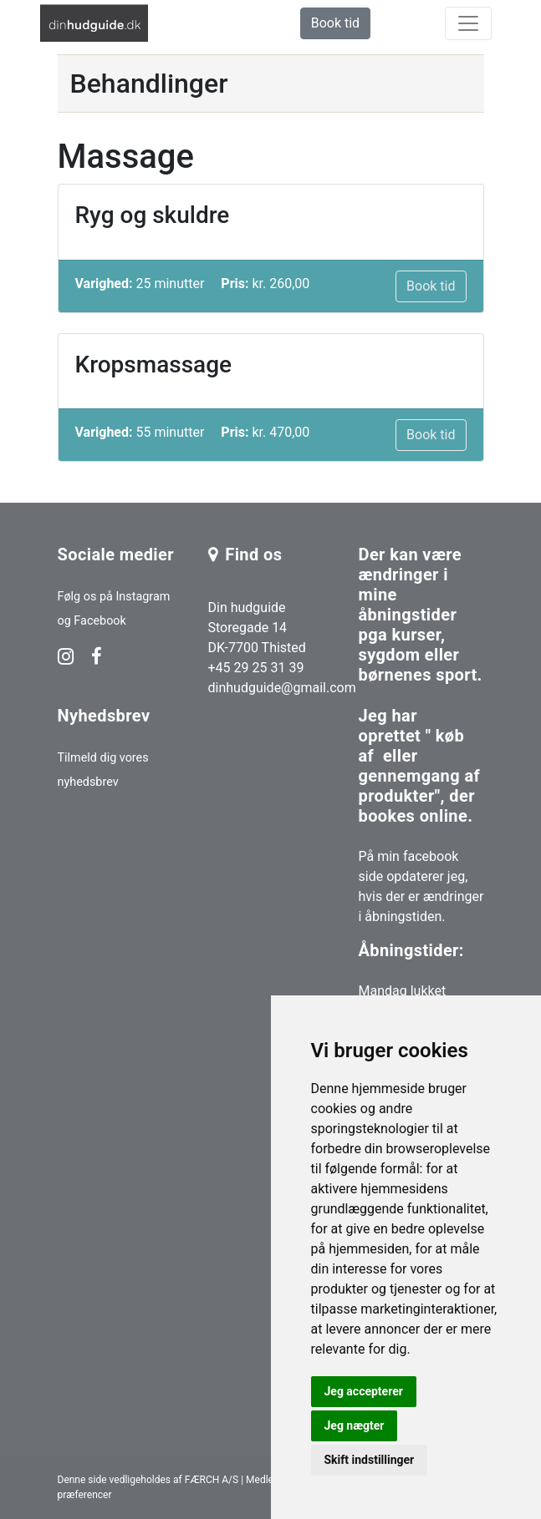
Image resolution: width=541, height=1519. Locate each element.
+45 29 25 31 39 (256, 668)
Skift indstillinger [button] (369, 1459)
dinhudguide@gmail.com (282, 688)
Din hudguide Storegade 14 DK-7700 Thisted (257, 628)
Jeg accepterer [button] (363, 1391)
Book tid (335, 23)
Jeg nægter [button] (354, 1425)
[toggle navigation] (468, 23)
